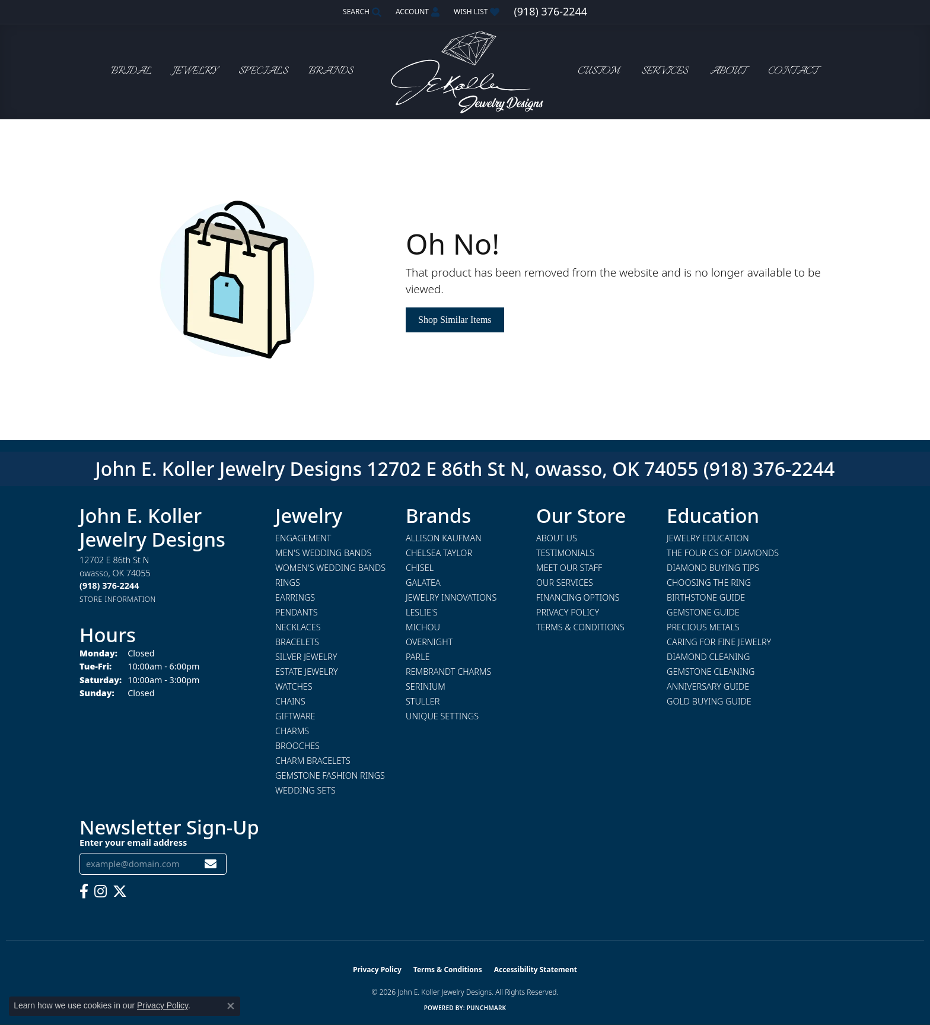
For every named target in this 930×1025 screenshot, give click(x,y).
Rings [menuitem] (287, 582)
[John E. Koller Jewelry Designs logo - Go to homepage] (465, 71)
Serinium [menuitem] (425, 686)
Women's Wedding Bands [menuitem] (330, 567)
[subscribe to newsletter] (210, 863)
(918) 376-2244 (769, 468)
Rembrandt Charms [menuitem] (448, 671)
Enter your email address (133, 842)
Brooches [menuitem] (297, 745)
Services (664, 71)
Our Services (564, 582)
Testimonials (565, 552)
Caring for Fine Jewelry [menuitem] (719, 642)
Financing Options (578, 597)
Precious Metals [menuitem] (703, 627)
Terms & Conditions (580, 627)
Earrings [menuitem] (295, 597)
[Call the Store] (109, 585)
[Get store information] (117, 599)
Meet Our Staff (569, 567)
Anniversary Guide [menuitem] (708, 686)
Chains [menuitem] (290, 701)
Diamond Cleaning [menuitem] (708, 656)
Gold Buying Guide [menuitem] (709, 701)
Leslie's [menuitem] (422, 612)
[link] (550, 12)
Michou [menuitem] (423, 627)
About (728, 71)
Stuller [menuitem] (422, 701)
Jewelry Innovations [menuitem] (451, 597)
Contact (793, 71)
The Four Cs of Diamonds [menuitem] (723, 552)
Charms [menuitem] (292, 731)
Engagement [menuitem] (303, 538)
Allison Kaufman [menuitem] (444, 538)
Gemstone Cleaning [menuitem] (710, 671)
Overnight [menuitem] (429, 642)
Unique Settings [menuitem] (442, 716)
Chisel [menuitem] (420, 567)
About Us (556, 538)
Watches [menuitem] (294, 686)
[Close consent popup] (230, 1006)
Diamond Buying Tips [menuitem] (713, 567)
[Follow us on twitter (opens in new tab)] (120, 891)
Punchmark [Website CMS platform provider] (487, 1008)
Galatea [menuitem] (423, 582)
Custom (598, 71)
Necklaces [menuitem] (298, 627)
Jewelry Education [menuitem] (708, 538)
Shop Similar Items (455, 320)
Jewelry (195, 71)
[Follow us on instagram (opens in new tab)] (100, 891)
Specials (263, 71)
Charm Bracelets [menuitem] (313, 760)
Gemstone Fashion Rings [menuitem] (330, 775)
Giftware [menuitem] (295, 716)
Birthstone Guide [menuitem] (706, 597)
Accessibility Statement (535, 969)
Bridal (131, 71)
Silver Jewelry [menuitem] (306, 656)
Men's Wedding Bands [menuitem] (323, 552)
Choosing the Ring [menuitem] (709, 582)
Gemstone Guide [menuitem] (703, 612)
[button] (360, 12)
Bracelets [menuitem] (297, 642)
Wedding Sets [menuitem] (305, 790)
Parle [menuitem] (418, 656)
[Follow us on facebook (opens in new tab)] (83, 891)
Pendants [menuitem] (296, 612)
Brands (330, 71)
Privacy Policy (567, 612)
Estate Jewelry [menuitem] (306, 671)
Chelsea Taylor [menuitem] (439, 552)
